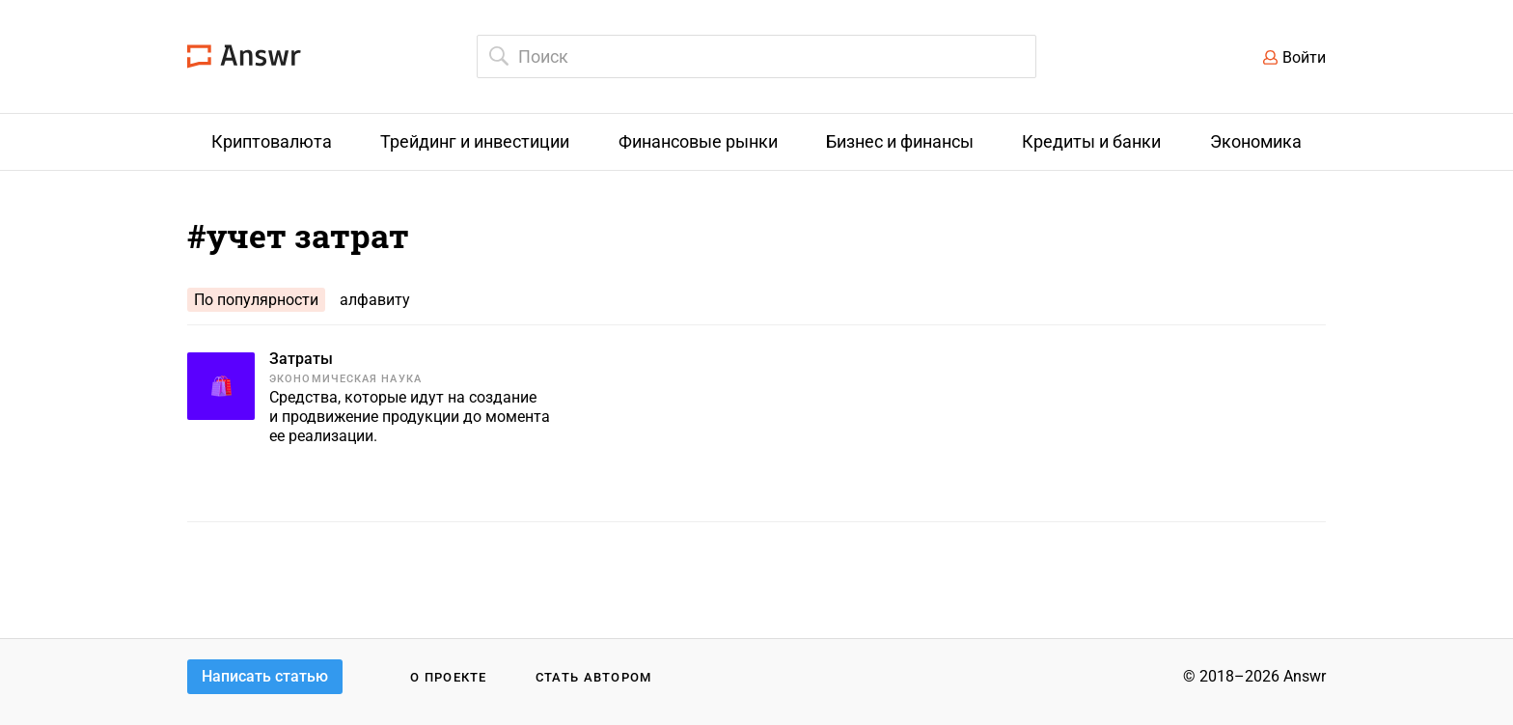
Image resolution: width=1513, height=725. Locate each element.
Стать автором (594, 677)
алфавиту (375, 300)
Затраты (301, 358)
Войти (1304, 57)
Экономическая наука (345, 379)
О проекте (448, 677)
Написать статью (265, 676)
